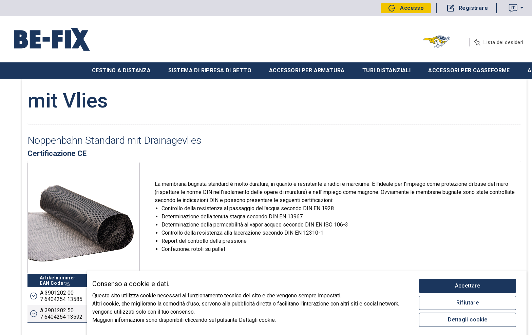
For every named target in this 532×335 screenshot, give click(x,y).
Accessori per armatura (307, 70)
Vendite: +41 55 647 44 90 (35, 254)
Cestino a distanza (121, 70)
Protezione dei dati (30, 309)
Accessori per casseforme (469, 70)
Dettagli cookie (468, 319)
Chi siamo (19, 145)
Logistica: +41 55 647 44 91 (37, 262)
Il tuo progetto (24, 91)
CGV (40, 301)
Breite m (236, 264)
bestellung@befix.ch (31, 278)
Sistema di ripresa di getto (209, 70)
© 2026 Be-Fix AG (29, 316)
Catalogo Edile (25, 131)
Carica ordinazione (30, 118)
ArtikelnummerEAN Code (128, 264)
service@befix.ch (28, 293)
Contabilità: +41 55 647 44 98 (38, 270)
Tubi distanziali (386, 70)
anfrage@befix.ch (29, 285)
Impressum (23, 301)
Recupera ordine (27, 104)
